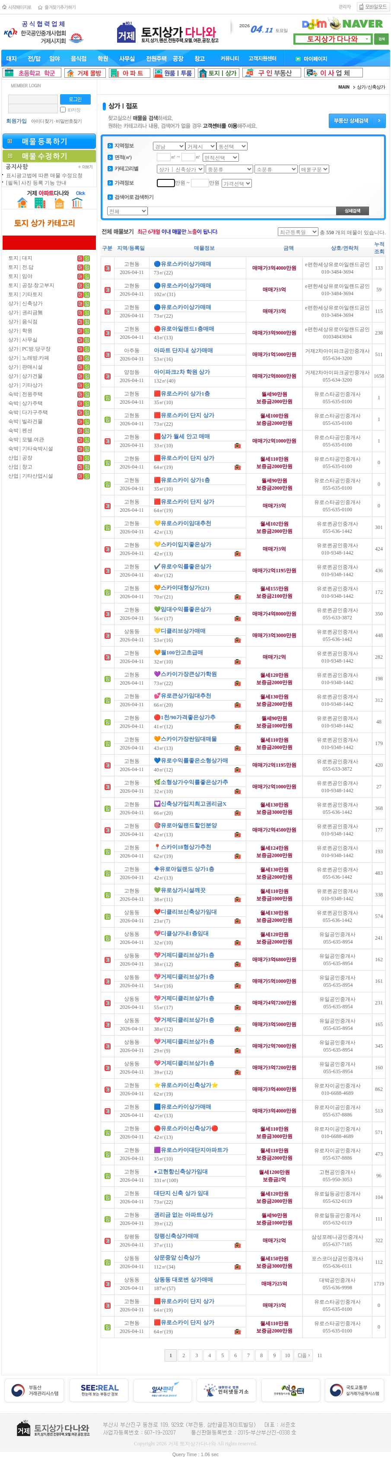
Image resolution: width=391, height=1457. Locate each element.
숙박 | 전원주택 (25, 394)
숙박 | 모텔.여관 (26, 440)
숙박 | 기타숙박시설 (30, 449)
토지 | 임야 (20, 276)
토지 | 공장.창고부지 (31, 285)
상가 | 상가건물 (25, 376)
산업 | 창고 (20, 467)
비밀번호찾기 (69, 121)
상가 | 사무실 (23, 340)
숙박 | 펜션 (20, 430)
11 (319, 1355)
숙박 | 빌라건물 (25, 421)
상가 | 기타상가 (25, 385)
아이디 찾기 (42, 121)
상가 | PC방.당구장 (29, 349)
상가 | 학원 (20, 331)
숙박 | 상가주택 (25, 403)
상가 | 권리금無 (25, 312)
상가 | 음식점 (23, 322)
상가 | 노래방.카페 (28, 358)
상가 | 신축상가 (25, 303)
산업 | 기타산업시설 (30, 476)
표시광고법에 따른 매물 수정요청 (44, 175)
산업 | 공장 (20, 458)
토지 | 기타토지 (25, 294)
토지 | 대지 (20, 258)
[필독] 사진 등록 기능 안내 (36, 183)
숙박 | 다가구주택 (28, 412)
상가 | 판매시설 (25, 367)
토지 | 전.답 (21, 267)
